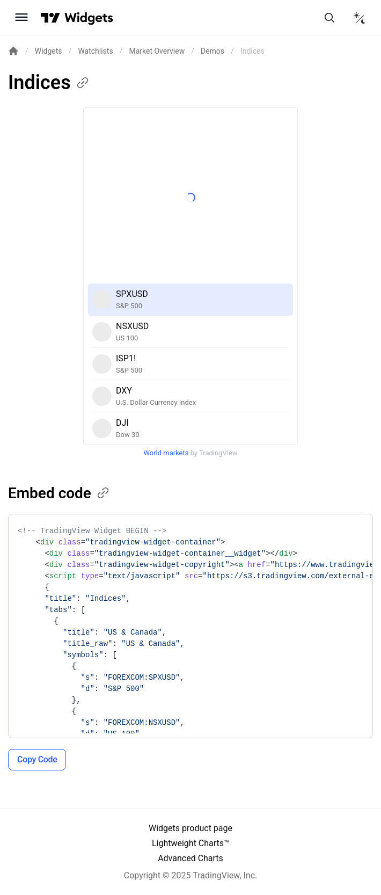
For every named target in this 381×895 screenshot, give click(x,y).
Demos (212, 51)
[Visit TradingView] (50, 17)
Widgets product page (190, 828)
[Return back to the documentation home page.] (13, 51)
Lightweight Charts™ (190, 843)
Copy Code (37, 759)
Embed (59, 493)
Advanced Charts (190, 858)
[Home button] (88, 17)
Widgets (48, 51)
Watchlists (95, 51)
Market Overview (157, 51)
